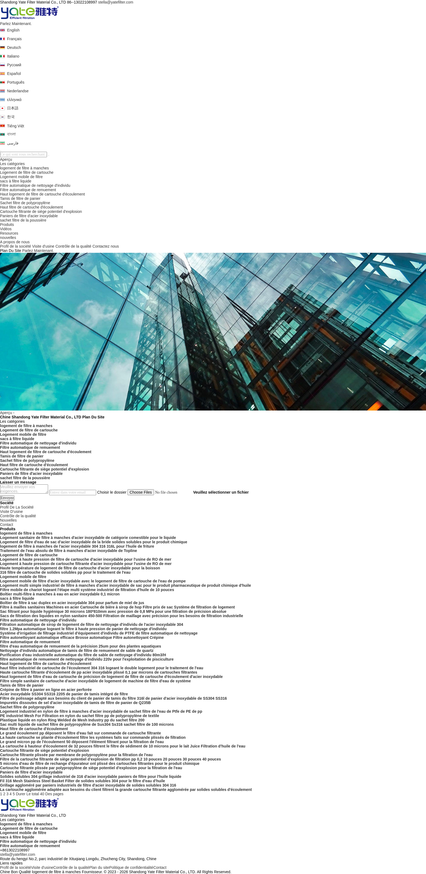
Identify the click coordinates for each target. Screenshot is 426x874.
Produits (7, 224)
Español (14, 73)
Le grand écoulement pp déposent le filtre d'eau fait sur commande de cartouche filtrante (80, 733)
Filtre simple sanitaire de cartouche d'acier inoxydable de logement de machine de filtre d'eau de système (95, 681)
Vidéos (6, 229)
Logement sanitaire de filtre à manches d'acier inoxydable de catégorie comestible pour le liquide (88, 537)
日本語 (12, 108)
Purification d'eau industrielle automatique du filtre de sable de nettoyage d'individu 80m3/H (83, 655)
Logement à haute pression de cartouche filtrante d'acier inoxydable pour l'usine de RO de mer (85, 563)
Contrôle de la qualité (73, 246)
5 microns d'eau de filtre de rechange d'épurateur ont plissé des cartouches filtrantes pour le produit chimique (99, 763)
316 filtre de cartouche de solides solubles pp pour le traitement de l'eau (65, 572)
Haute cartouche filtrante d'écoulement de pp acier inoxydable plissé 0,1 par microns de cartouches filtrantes (98, 672)
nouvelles (8, 237)
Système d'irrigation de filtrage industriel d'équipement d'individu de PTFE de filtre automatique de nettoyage (99, 633)
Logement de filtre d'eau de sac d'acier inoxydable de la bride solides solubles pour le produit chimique (93, 542)
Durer (20, 794)
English (13, 30)
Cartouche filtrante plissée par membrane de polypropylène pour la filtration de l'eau (76, 755)
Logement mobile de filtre (21, 177)
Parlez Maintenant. (16, 23)
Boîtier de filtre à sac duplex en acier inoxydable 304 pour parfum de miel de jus (72, 603)
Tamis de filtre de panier (20, 198)
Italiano (13, 56)
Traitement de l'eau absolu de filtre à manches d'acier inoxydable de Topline (68, 550)
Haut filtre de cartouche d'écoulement (31, 207)
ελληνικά (14, 99)
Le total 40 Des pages (44, 794)
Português (15, 82)
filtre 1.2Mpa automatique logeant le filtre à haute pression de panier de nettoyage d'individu (83, 629)
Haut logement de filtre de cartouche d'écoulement (42, 194)
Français (14, 39)
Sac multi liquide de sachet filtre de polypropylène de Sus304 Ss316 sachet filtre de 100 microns (87, 724)
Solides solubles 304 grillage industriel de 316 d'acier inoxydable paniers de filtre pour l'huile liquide (90, 776)
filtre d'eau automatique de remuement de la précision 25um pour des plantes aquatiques (80, 646)
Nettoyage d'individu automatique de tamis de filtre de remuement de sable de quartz (77, 650)
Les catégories (12, 164)
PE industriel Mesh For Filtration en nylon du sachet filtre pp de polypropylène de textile (79, 716)
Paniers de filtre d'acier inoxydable (29, 216)
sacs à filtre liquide (15, 181)
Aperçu (6, 159)
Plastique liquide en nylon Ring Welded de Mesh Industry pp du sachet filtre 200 (72, 720)
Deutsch (14, 47)
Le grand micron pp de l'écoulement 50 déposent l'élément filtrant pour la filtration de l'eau (82, 742)
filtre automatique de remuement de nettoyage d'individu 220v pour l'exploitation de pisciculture (87, 659)
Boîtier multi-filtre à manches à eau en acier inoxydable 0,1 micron (60, 594)
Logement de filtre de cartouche (27, 172)
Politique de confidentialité (131, 867)
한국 (11, 117)
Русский (14, 65)
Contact (159, 867)
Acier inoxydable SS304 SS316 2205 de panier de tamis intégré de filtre (64, 694)
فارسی (12, 143)
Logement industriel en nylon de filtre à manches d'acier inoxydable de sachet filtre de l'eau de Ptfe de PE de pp (101, 711)
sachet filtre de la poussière (23, 220)
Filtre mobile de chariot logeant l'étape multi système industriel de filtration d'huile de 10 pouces (87, 590)
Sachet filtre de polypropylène (25, 203)
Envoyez (7, 498)
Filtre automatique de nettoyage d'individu (35, 185)
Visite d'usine (43, 246)
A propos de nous (15, 242)
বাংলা (11, 134)
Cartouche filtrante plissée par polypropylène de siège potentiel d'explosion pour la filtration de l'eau (91, 768)
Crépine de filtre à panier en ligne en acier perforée (46, 689)
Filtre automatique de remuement (28, 190)
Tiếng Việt (15, 126)
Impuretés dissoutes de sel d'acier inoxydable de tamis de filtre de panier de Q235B (75, 703)
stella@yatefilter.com (115, 2)
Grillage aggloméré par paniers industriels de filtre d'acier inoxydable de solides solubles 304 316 (88, 785)
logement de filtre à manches (24, 168)
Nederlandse (18, 91)
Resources (9, 233)
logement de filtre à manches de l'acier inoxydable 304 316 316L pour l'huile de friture (77, 546)
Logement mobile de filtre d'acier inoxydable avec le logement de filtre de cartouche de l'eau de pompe (93, 581)
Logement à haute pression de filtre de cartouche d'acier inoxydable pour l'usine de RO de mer (85, 559)
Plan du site (99, 867)
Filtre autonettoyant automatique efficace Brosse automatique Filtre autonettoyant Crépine (82, 637)
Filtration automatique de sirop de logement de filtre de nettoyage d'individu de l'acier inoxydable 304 (91, 624)
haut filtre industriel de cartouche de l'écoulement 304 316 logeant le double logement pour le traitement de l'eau (101, 668)
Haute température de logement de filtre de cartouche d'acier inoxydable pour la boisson (80, 568)
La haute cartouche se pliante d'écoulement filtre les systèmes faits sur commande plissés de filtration (93, 737)
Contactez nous (105, 246)
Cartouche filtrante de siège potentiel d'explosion (41, 211)
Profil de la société (15, 246)
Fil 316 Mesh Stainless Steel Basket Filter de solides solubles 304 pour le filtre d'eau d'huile (82, 781)
